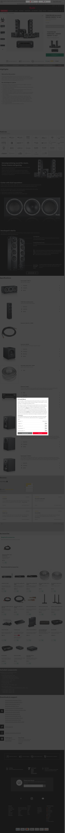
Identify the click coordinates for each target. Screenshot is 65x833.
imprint (19, 418)
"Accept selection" (21, 415)
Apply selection (25, 433)
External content (21, 430)
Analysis (19, 423)
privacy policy (41, 417)
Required (19, 421)
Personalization (20, 428)
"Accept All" (28, 411)
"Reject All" (27, 407)
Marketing (20, 425)
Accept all (40, 433)
